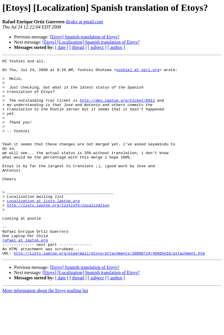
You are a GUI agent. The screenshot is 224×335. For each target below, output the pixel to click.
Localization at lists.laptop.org (43, 229)
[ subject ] (97, 47)
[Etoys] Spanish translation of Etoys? (84, 36)
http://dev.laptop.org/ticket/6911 (117, 109)
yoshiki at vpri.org (137, 72)
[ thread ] (78, 47)
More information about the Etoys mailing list (45, 329)
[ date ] (61, 47)
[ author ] (116, 47)
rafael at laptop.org (25, 276)
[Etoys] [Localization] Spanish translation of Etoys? (91, 42)
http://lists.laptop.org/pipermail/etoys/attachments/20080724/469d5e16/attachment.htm (109, 292)
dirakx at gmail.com (84, 21)
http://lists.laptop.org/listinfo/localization (58, 234)
